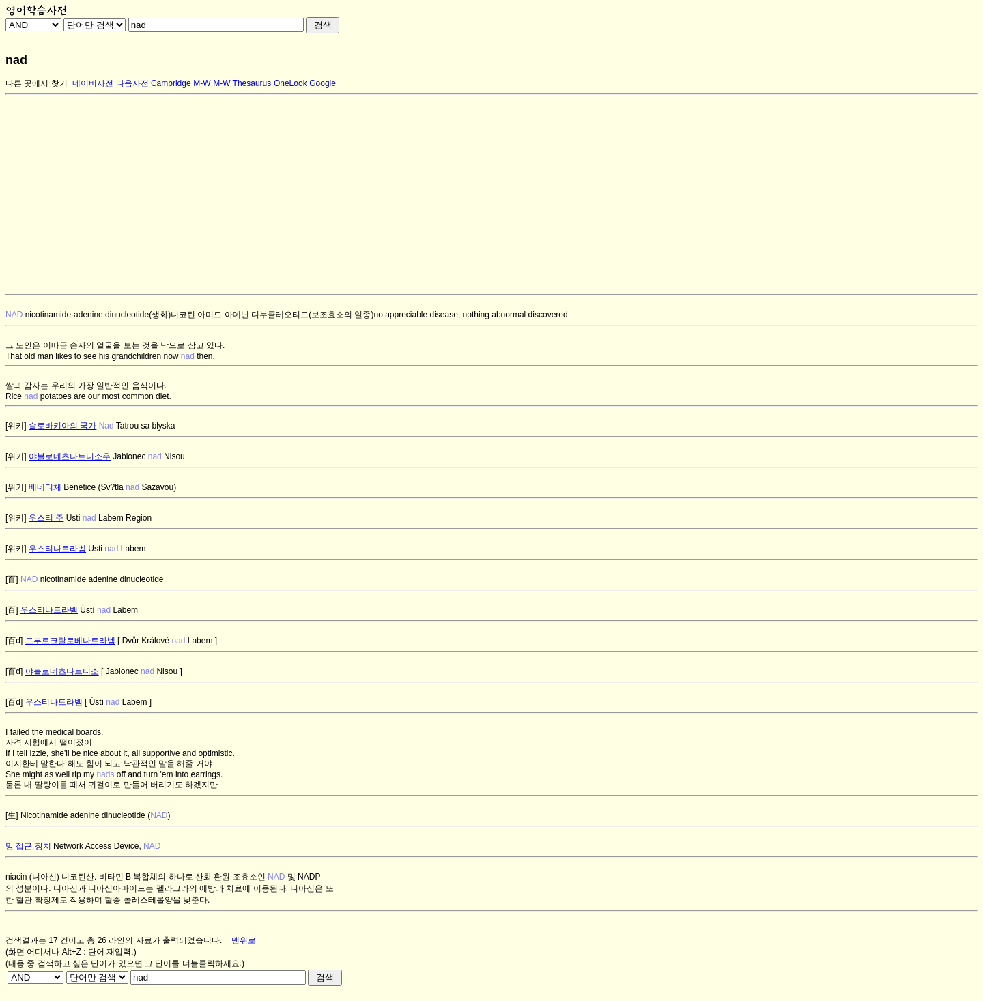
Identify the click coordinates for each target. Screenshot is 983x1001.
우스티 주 (46, 518)
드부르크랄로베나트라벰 (70, 640)
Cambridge (171, 83)
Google (322, 83)
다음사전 (132, 83)
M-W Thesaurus (242, 83)
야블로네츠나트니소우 (70, 456)
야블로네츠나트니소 (62, 671)
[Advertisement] (415, 194)
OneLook (290, 83)
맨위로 (243, 940)
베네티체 (45, 487)
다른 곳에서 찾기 (36, 83)
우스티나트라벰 (57, 548)
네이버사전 (92, 83)
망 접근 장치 (28, 846)
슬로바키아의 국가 (62, 426)
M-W (201, 83)
